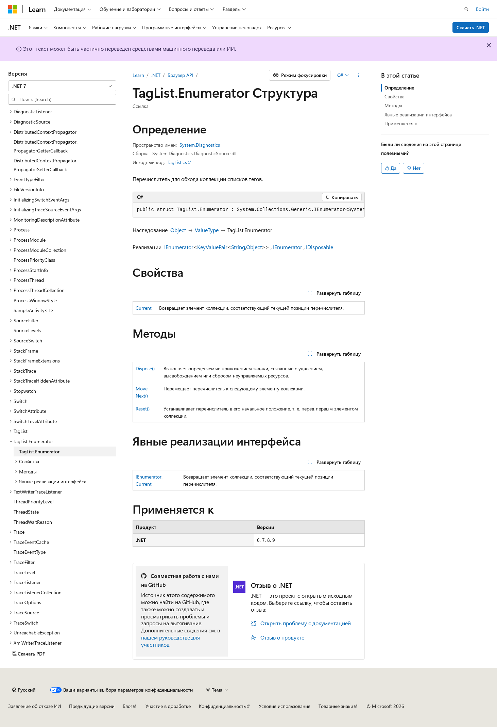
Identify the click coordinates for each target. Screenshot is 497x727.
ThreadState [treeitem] (26, 511)
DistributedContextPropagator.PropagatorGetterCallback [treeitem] (46, 146)
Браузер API (180, 75)
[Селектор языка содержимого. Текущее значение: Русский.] (23, 689)
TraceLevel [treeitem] (24, 572)
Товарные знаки (336, 706)
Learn (138, 75)
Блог (127, 706)
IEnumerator (178, 247)
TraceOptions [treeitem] (27, 602)
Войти (482, 9)
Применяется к (400, 123)
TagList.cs (177, 162)
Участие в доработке (168, 706)
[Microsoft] (12, 9)
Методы (393, 105)
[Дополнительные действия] (358, 75)
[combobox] (62, 85)
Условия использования (284, 706)
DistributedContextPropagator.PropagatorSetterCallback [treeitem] (46, 165)
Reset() (143, 408)
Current (144, 308)
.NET (155, 75)
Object (178, 229)
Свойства (394, 96)
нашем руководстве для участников (170, 641)
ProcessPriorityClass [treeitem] (34, 260)
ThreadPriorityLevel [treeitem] (33, 501)
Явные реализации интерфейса (418, 114)
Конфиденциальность (222, 706)
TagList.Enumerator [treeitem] (39, 451)
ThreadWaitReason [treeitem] (33, 522)
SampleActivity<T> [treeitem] (34, 310)
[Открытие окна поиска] (466, 9)
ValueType (207, 229)
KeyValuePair (212, 247)
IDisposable (319, 247)
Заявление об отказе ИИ (34, 706)
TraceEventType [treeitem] (30, 552)
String (238, 247)
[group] (249, 210)
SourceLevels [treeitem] (27, 330)
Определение (399, 87)
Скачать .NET (471, 27)
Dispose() (145, 368)
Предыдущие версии (92, 706)
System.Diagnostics (199, 145)
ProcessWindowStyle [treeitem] (35, 300)
